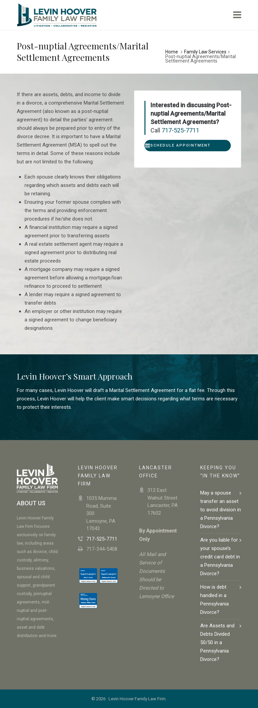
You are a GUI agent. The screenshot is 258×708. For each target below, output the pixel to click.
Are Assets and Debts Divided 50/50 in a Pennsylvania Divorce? (217, 642)
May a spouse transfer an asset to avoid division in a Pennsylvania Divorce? (220, 509)
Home (171, 51)
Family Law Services (205, 51)
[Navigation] (237, 15)
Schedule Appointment (178, 145)
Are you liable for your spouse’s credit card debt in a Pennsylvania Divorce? (220, 557)
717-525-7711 (180, 130)
